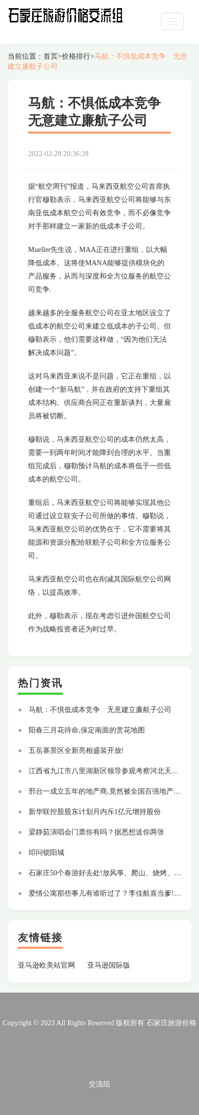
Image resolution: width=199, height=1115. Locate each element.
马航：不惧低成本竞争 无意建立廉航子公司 (100, 710)
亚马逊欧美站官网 (46, 965)
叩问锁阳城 (46, 852)
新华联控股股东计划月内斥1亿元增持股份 (95, 812)
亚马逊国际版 (108, 965)
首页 (50, 56)
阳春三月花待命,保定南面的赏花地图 (87, 730)
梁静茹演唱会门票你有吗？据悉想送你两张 (96, 832)
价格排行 (76, 56)
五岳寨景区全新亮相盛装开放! (76, 750)
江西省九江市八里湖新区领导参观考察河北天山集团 (111, 771)
